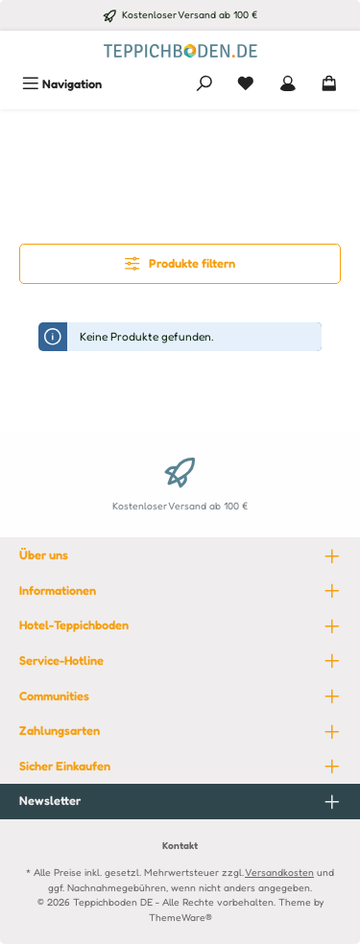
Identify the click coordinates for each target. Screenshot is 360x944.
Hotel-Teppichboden (74, 625)
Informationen (57, 590)
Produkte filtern (180, 263)
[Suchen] (204, 84)
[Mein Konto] (288, 84)
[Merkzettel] (246, 84)
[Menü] (62, 84)
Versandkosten (279, 872)
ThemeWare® (180, 917)
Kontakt (180, 845)
